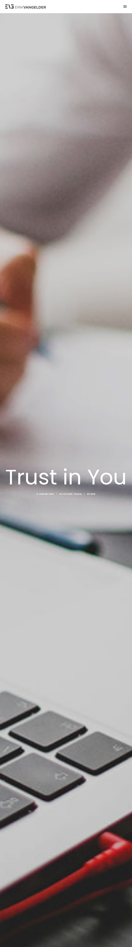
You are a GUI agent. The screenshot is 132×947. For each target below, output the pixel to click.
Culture (67, 494)
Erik (93, 494)
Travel (77, 494)
